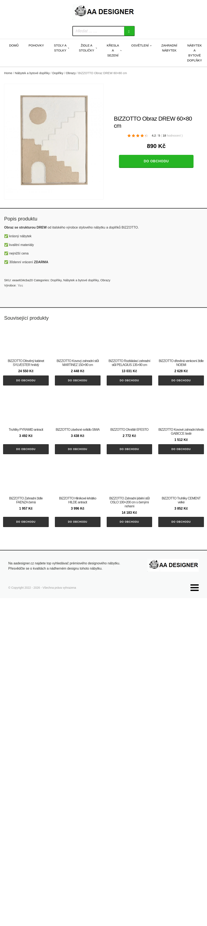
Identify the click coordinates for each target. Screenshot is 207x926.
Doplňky (57, 73)
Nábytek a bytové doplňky (194, 53)
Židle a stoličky (86, 48)
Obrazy (71, 73)
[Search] (129, 31)
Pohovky (36, 45)
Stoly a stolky (60, 48)
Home (8, 73)
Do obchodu (156, 161)
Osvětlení (140, 45)
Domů (14, 45)
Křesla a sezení (113, 50)
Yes (20, 285)
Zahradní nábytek (169, 48)
